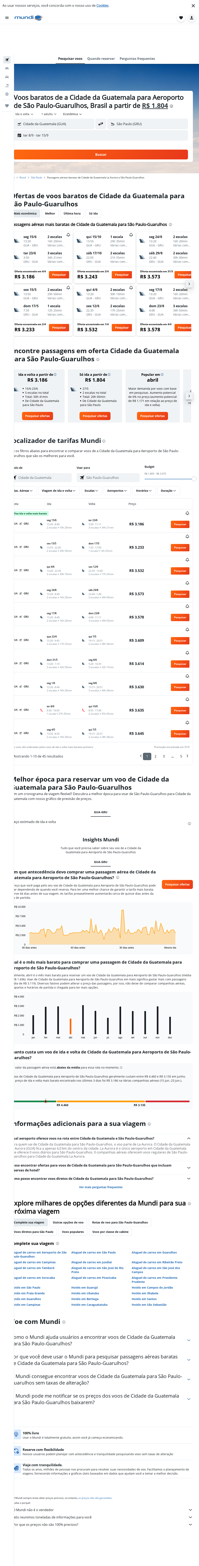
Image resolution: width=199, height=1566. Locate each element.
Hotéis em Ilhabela (149, 1230)
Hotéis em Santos (148, 1236)
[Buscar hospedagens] (7, 39)
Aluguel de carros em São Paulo (101, 1190)
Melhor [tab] (61, 192)
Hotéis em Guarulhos (37, 1236)
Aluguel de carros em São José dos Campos (160, 1207)
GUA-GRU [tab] (106, 741)
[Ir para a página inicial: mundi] (29, 18)
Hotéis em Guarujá (92, 1225)
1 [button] (147, 685)
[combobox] (36, 93)
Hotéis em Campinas (37, 1242)
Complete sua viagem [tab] (40, 1160)
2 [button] (155, 685)
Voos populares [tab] (84, 1169)
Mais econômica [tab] (36, 192)
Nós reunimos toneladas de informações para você (108, 1458)
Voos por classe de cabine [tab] (122, 1169)
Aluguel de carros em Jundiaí (99, 1199)
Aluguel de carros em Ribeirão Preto (161, 1199)
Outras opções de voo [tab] (79, 1160)
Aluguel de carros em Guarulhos (158, 1190)
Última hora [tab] (83, 192)
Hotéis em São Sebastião (153, 1242)
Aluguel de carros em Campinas (45, 1199)
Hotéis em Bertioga (92, 1236)
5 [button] (181, 685)
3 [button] (164, 685)
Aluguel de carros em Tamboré (44, 1205)
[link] (47, 399)
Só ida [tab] (105, 192)
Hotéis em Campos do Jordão (156, 1225)
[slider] (194, 461)
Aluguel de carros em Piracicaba (101, 1215)
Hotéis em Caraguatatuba (97, 1242)
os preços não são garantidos (106, 1439)
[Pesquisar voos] (7, 30)
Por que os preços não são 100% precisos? (108, 1466)
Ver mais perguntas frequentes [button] (106, 1124)
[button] (193, 5)
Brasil (34, 156)
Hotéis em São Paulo (37, 1225)
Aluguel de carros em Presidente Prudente (158, 1217)
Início (23, 156)
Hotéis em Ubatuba (93, 1230)
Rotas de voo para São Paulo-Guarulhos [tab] (131, 1160)
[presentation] (54, 85)
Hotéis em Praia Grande (39, 1230)
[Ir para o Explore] (7, 64)
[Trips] (7, 76)
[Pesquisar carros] (7, 47)
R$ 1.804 (38, 84)
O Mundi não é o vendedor (108, 1451)
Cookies (102, 5)
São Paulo (48, 156)
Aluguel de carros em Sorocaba (44, 1215)
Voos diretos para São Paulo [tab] (45, 1169)
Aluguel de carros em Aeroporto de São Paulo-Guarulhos (47, 1192)
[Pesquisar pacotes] (7, 56)
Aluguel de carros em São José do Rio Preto (105, 1207)
